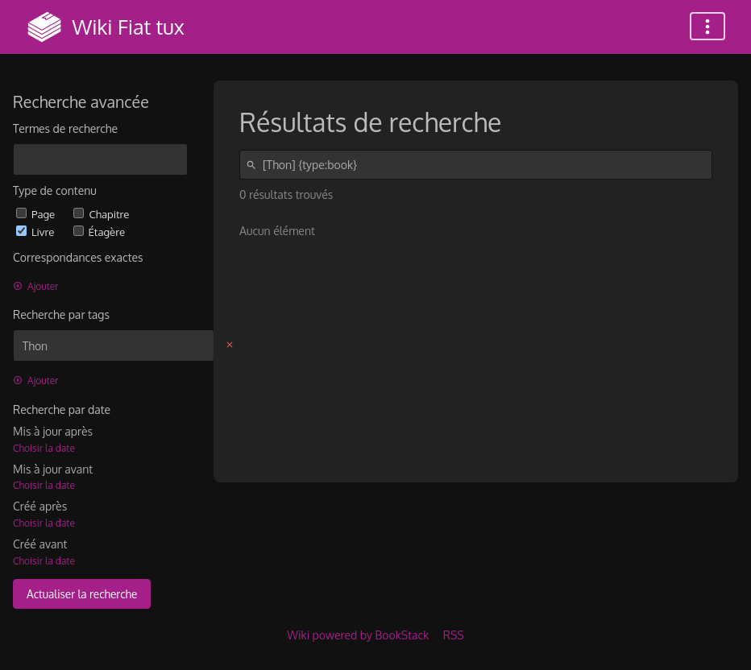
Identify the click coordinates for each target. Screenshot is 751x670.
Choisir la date (44, 448)
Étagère (99, 231)
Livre (36, 231)
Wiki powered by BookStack (358, 635)
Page (36, 214)
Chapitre (101, 214)
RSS (453, 635)
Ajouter (36, 286)
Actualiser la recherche (82, 594)
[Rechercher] (254, 165)
